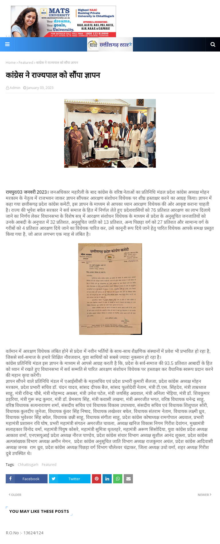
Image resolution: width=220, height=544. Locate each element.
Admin (15, 87)
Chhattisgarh (28, 464)
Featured (26, 62)
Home (11, 62)
